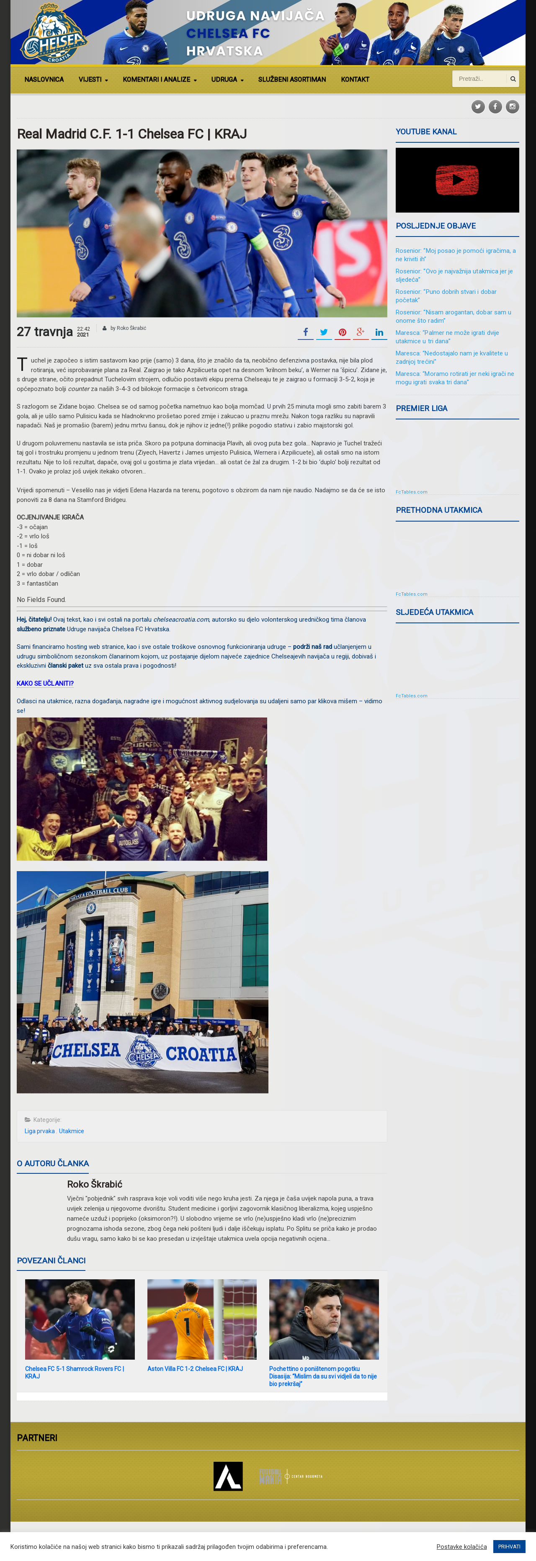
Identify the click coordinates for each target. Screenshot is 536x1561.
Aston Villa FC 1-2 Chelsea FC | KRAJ (194, 1369)
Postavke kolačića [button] (462, 1547)
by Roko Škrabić (124, 328)
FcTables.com (412, 491)
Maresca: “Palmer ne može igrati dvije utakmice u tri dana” (447, 337)
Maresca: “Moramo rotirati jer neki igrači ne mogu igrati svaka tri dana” (454, 378)
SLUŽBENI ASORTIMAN (292, 79)
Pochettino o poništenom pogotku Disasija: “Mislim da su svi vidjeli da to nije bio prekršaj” (322, 1376)
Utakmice (71, 1131)
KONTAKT (355, 79)
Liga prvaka (40, 1131)
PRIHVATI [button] (509, 1546)
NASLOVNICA (44, 79)
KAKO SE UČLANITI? (45, 683)
